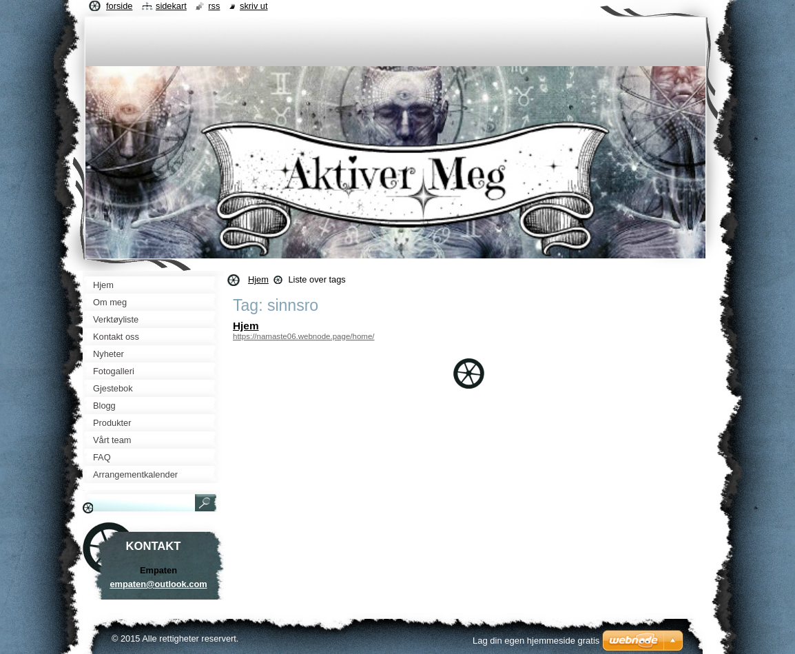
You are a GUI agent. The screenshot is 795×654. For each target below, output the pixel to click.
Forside (119, 6)
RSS (214, 6)
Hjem (258, 279)
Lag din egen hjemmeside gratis (536, 640)
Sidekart (171, 6)
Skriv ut (254, 6)
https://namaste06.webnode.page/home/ (304, 336)
